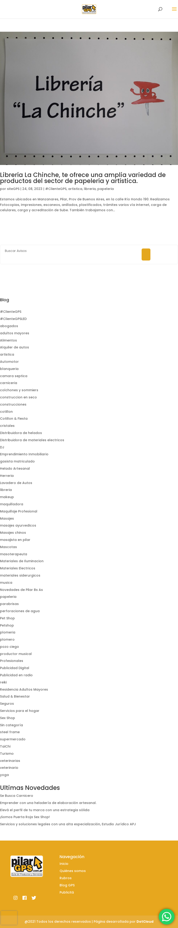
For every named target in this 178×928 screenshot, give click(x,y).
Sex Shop (7, 718)
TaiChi (5, 746)
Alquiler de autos (14, 347)
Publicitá (67, 892)
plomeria (7, 632)
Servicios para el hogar (19, 710)
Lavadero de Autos (16, 483)
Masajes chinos (13, 532)
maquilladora (11, 504)
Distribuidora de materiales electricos (32, 440)
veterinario (9, 767)
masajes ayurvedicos (18, 525)
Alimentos (8, 340)
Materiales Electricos (17, 568)
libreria (90, 188)
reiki (3, 682)
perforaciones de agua (20, 611)
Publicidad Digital (14, 668)
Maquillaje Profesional (18, 511)
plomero (7, 639)
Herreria (7, 475)
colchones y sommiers (19, 390)
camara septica (13, 376)
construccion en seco (18, 397)
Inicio (64, 863)
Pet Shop (7, 618)
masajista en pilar (15, 539)
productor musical (16, 654)
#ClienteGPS (56, 188)
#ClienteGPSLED (13, 319)
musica (6, 582)
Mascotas (8, 547)
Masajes (7, 518)
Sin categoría (11, 725)
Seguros (7, 703)
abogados (9, 326)
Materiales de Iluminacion (22, 561)
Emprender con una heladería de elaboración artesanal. (48, 803)
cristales (7, 425)
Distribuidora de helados (21, 433)
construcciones (13, 404)
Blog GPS (67, 885)
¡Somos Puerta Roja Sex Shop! (25, 817)
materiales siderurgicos (20, 575)
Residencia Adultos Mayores (24, 689)
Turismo (7, 753)
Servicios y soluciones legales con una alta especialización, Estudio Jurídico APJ (68, 824)
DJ (2, 447)
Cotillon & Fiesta (14, 418)
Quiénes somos (73, 871)
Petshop (7, 625)
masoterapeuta (13, 554)
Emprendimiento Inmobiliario (24, 454)
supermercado (12, 739)
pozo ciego (9, 646)
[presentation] (9, 918)
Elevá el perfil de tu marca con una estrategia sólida (44, 810)
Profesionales (11, 660)
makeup (7, 497)
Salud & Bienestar (15, 696)
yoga (4, 775)
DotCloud (145, 921)
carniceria (8, 383)
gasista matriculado (17, 461)
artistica (75, 188)
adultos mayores (14, 333)
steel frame (10, 732)
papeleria (105, 188)
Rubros (66, 878)
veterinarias (10, 760)
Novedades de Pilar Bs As (21, 589)
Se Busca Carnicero (16, 795)
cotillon (6, 411)
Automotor (9, 361)
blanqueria (9, 368)
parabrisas (9, 604)
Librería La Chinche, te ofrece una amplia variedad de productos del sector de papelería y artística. (83, 178)
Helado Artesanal (15, 468)
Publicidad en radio (16, 675)
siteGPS (13, 188)
